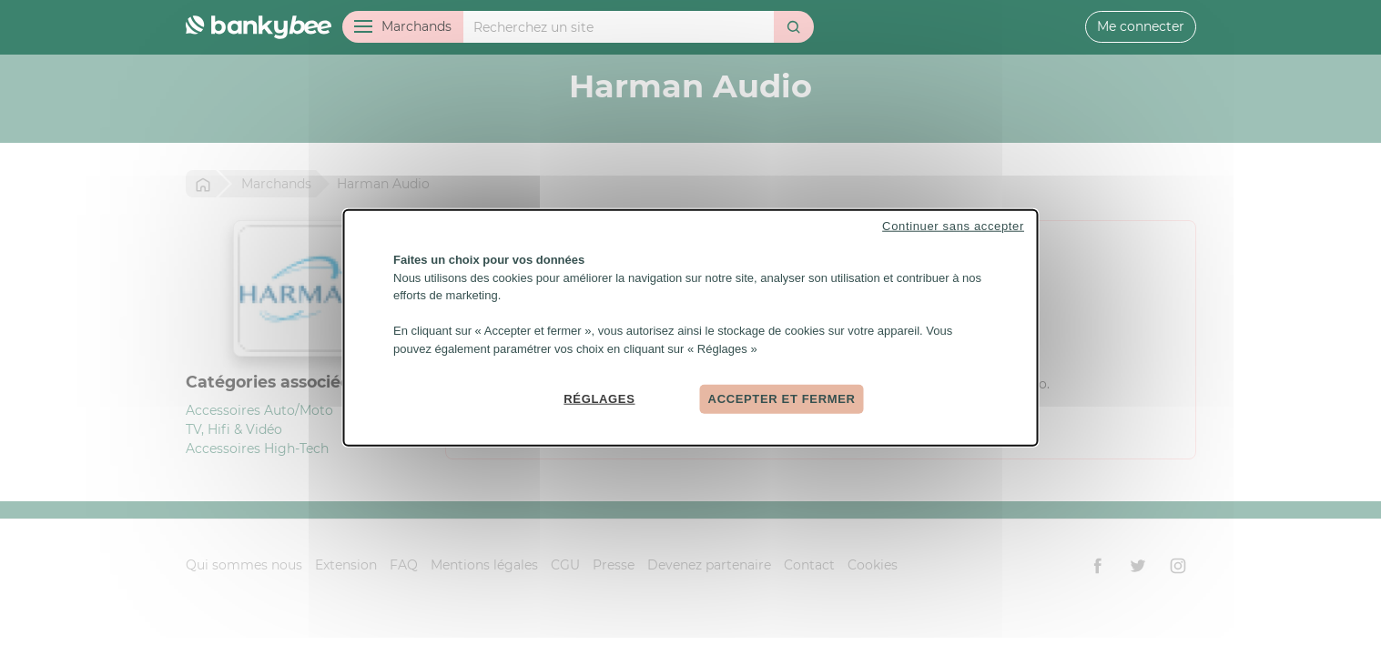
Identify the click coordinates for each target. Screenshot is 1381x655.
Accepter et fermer (782, 399)
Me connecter (1140, 26)
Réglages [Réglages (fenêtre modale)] (599, 399)
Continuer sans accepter (953, 226)
